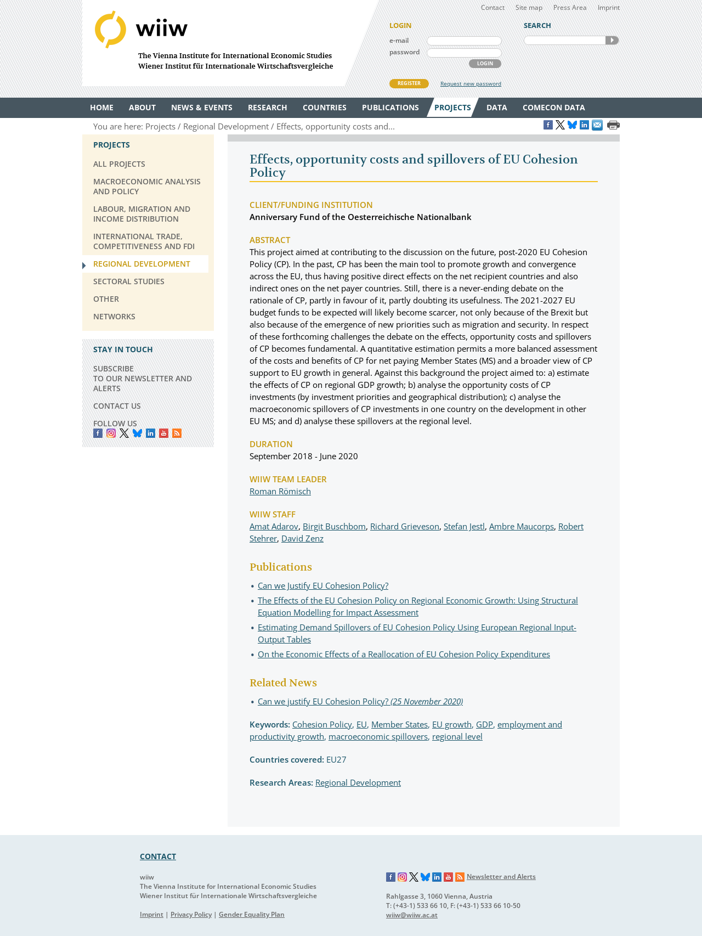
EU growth (452, 724)
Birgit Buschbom (334, 526)
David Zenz (302, 538)
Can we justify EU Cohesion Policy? (360, 701)
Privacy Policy (191, 914)
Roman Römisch (280, 491)
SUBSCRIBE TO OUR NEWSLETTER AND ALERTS (142, 378)
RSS (177, 433)
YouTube (163, 433)
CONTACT (158, 856)
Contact (493, 7)
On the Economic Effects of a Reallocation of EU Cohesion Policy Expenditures (404, 654)
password (404, 52)
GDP (484, 724)
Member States (399, 724)
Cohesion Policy (322, 724)
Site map (529, 7)
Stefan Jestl (464, 526)
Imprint (609, 7)
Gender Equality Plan (252, 914)
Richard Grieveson (404, 526)
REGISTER (409, 83)
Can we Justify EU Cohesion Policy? (323, 585)
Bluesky (137, 433)
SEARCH (612, 40)
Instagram (402, 877)
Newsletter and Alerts (501, 876)
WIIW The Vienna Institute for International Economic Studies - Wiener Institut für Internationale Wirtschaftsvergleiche (230, 43)
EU (361, 724)
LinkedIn (150, 433)
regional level (457, 736)
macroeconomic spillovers (378, 736)
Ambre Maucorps (521, 526)
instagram (111, 433)
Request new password (470, 83)
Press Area (570, 7)
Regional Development (358, 782)
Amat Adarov (274, 526)
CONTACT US (117, 406)
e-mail (399, 40)
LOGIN (485, 63)
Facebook (98, 433)
